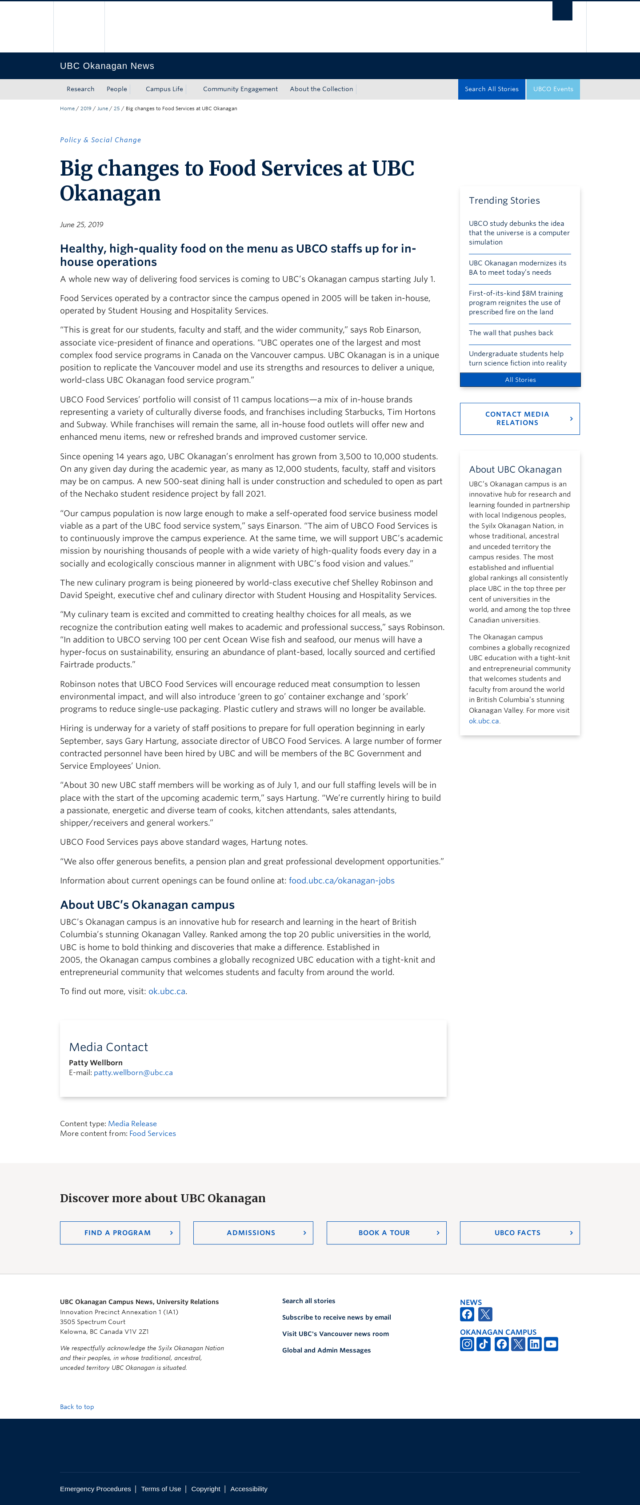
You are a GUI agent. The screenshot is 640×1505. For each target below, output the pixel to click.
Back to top (81, 1406)
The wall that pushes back (511, 333)
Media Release (132, 1124)
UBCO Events (553, 88)
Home (67, 108)
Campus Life (164, 88)
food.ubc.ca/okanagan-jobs (342, 880)
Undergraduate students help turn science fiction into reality (518, 358)
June (102, 108)
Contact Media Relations (517, 418)
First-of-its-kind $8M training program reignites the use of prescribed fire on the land (516, 302)
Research (81, 88)
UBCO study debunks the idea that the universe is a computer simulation (519, 233)
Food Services (152, 1133)
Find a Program (117, 1233)
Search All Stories (492, 88)
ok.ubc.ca (166, 991)
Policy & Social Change (100, 140)
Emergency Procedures (95, 1489)
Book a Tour (384, 1233)
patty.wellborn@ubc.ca (133, 1072)
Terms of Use (161, 1489)
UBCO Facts (518, 1233)
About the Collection (321, 88)
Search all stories (309, 1300)
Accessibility (249, 1489)
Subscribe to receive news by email (336, 1317)
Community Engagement (240, 88)
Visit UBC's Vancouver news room (335, 1333)
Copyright (205, 1489)
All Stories (520, 379)
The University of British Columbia (78, 26)
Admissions (251, 1233)
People (117, 88)
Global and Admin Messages (326, 1350)
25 (117, 108)
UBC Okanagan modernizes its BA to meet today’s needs (518, 268)
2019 (86, 108)
